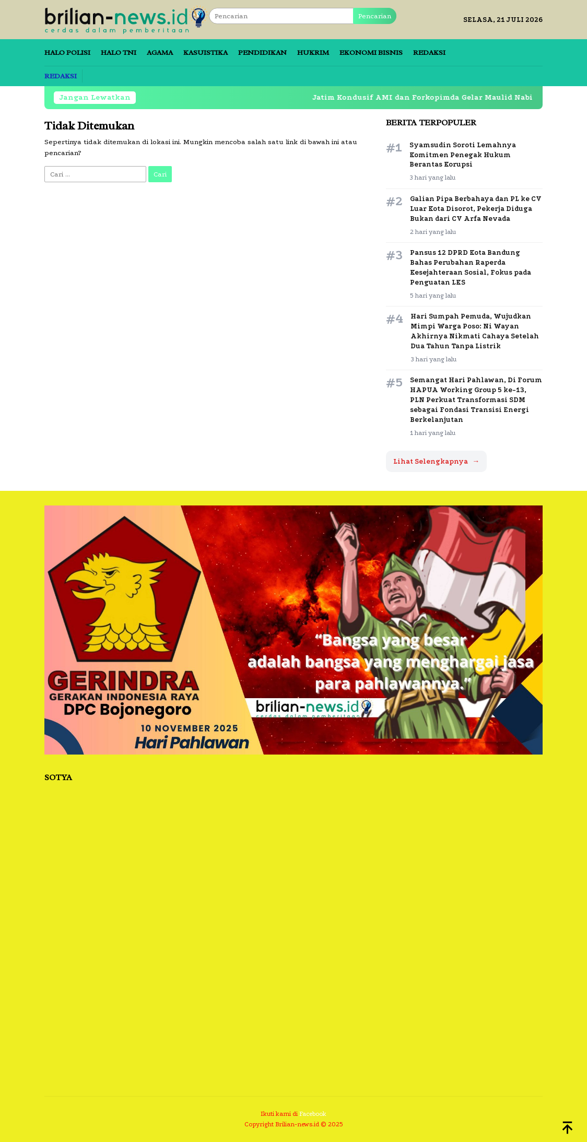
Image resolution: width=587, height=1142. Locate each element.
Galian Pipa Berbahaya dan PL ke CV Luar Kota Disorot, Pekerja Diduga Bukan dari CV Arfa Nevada (476, 208)
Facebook (312, 1113)
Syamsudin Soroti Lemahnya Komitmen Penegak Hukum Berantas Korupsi (462, 155)
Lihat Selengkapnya (436, 461)
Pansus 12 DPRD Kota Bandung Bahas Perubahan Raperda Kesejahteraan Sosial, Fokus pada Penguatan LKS (470, 267)
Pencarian (374, 16)
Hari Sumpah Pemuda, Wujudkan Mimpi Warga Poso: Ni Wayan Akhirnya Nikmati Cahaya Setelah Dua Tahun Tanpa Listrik (474, 331)
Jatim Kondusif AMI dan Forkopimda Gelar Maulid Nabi (430, 97)
